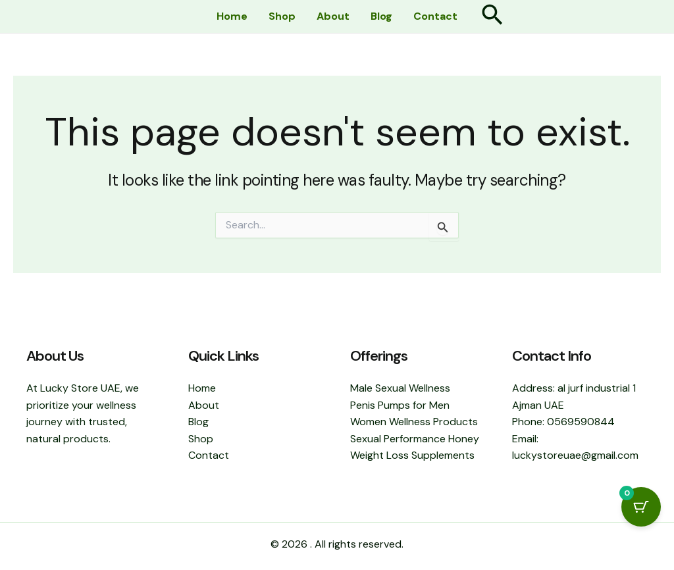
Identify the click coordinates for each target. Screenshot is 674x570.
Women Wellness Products (414, 421)
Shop (282, 16)
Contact (435, 16)
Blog (381, 16)
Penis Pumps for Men (400, 405)
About (333, 16)
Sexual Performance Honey (414, 439)
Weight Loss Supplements (412, 455)
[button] (492, 17)
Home (232, 16)
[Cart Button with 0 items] (641, 507)
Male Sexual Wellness (400, 388)
